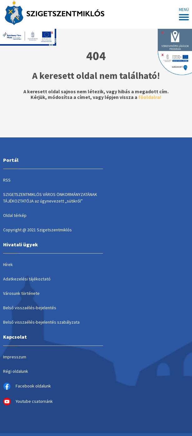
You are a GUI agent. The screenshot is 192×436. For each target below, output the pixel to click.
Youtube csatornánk (28, 401)
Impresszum (14, 357)
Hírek (8, 264)
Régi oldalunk (15, 371)
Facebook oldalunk (27, 386)
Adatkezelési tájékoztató (27, 279)
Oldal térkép (15, 215)
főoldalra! (149, 97)
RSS (7, 180)
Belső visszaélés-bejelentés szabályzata (41, 322)
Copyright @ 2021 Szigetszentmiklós (37, 230)
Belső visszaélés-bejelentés (29, 307)
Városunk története (21, 293)
